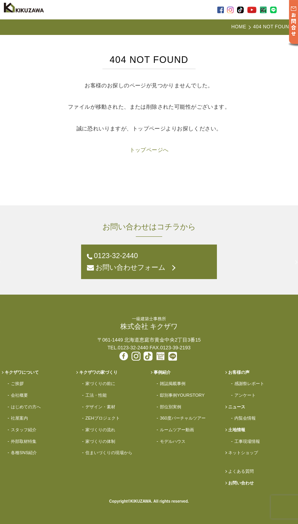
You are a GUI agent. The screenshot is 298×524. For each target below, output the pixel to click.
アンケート (245, 395)
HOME (238, 26)
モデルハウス (172, 441)
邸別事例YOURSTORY (182, 395)
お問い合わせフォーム (130, 267)
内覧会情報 (245, 418)
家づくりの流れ (100, 429)
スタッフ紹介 (23, 429)
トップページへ (149, 150)
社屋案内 (19, 418)
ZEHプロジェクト (102, 418)
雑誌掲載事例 (172, 383)
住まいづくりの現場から (108, 452)
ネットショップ (243, 452)
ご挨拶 (17, 383)
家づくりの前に (100, 383)
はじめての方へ (26, 406)
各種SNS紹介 (24, 452)
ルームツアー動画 (177, 429)
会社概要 (19, 395)
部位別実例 (170, 406)
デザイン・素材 (100, 406)
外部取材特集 (23, 441)
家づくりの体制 (100, 441)
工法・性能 (96, 395)
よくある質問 (241, 471)
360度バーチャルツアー (183, 418)
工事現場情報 (247, 441)
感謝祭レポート (249, 383)
